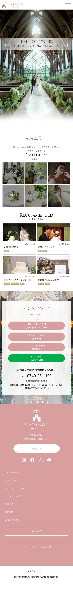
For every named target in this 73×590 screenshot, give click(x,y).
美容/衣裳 (42, 251)
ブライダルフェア (13, 480)
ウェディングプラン (14, 488)
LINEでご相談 (11, 520)
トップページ (11, 472)
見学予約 (9, 504)
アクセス (36, 448)
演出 (6, 251)
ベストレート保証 (13, 496)
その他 (7, 283)
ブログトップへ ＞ (36, 151)
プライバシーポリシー (36, 571)
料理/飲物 (15, 283)
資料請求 (9, 512)
